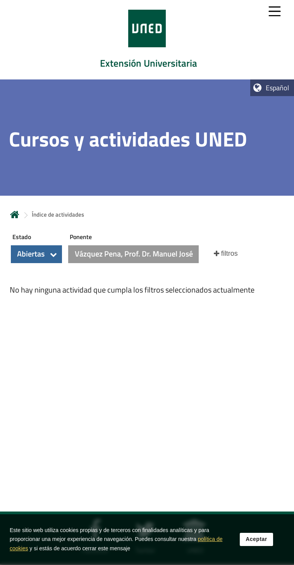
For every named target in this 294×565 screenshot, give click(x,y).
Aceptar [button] (256, 547)
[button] (36, 254)
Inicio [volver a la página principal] (14, 214)
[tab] (147, 39)
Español (277, 88)
